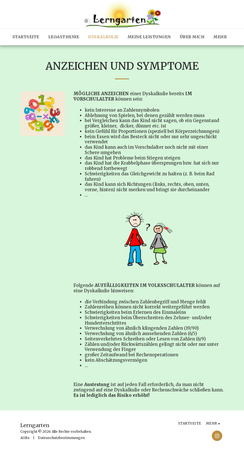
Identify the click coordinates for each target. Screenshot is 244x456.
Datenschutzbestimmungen (61, 438)
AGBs (25, 438)
